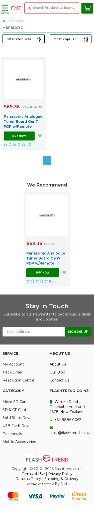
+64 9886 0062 (65, 420)
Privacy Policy (60, 474)
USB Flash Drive (17, 426)
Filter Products (19, 39)
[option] (47, 239)
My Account (13, 364)
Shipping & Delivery (61, 478)
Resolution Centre (18, 380)
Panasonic (17, 21)
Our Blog (57, 372)
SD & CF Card (14, 410)
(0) (17, 144)
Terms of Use (33, 474)
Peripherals (12, 434)
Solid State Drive (17, 418)
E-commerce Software (39, 484)
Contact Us (59, 380)
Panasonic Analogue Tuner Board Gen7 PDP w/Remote (23, 121)
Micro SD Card (15, 402)
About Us (58, 364)
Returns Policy (28, 478)
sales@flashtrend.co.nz (70, 430)
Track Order (13, 372)
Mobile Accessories (19, 442)
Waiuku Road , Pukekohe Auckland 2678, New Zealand (67, 407)
